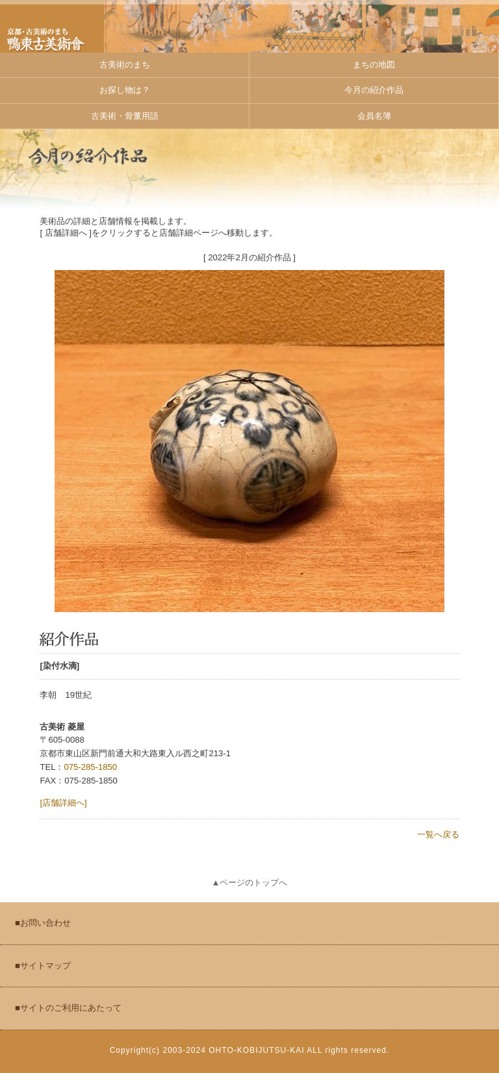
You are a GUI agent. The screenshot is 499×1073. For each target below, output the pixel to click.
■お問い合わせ (43, 923)
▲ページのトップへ (250, 882)
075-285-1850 (90, 767)
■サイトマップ (43, 965)
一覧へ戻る (438, 834)
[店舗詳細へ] (63, 803)
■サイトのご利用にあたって (68, 1008)
